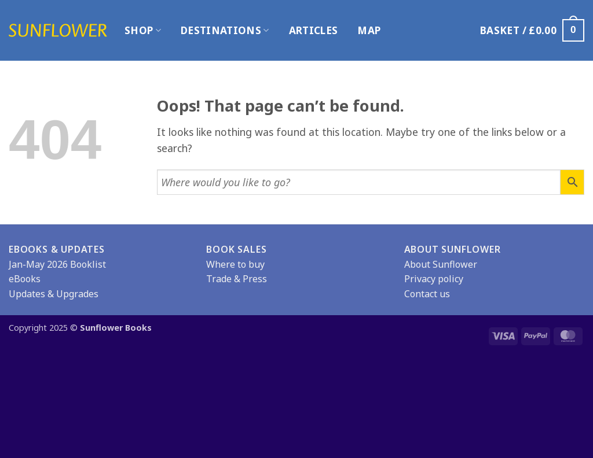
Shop (143, 30)
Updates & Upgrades (53, 293)
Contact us (427, 293)
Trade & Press (236, 278)
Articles (313, 30)
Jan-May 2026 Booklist (57, 264)
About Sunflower (440, 264)
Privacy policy (433, 278)
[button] (532, 30)
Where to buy (235, 264)
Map (368, 30)
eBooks (25, 278)
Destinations (225, 30)
